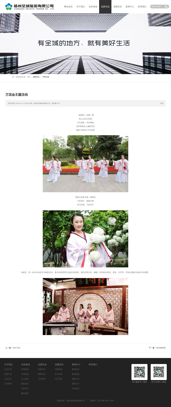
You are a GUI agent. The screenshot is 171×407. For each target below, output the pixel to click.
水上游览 (25, 379)
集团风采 (75, 369)
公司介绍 (8, 369)
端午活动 (16, 348)
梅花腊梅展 (161, 348)
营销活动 (42, 369)
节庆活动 (46, 77)
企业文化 (8, 379)
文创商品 (25, 374)
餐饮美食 (25, 393)
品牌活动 (36, 77)
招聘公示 (75, 379)
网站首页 (68, 6)
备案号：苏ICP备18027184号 (102, 401)
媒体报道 (75, 374)
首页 (28, 77)
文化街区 (25, 389)
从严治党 (58, 374)
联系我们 (142, 6)
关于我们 (80, 6)
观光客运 (25, 384)
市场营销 (25, 369)
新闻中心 (130, 6)
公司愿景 (8, 384)
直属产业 (8, 374)
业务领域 (93, 6)
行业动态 (75, 389)
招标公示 (75, 384)
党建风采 (117, 6)
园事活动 (42, 374)
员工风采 (58, 379)
